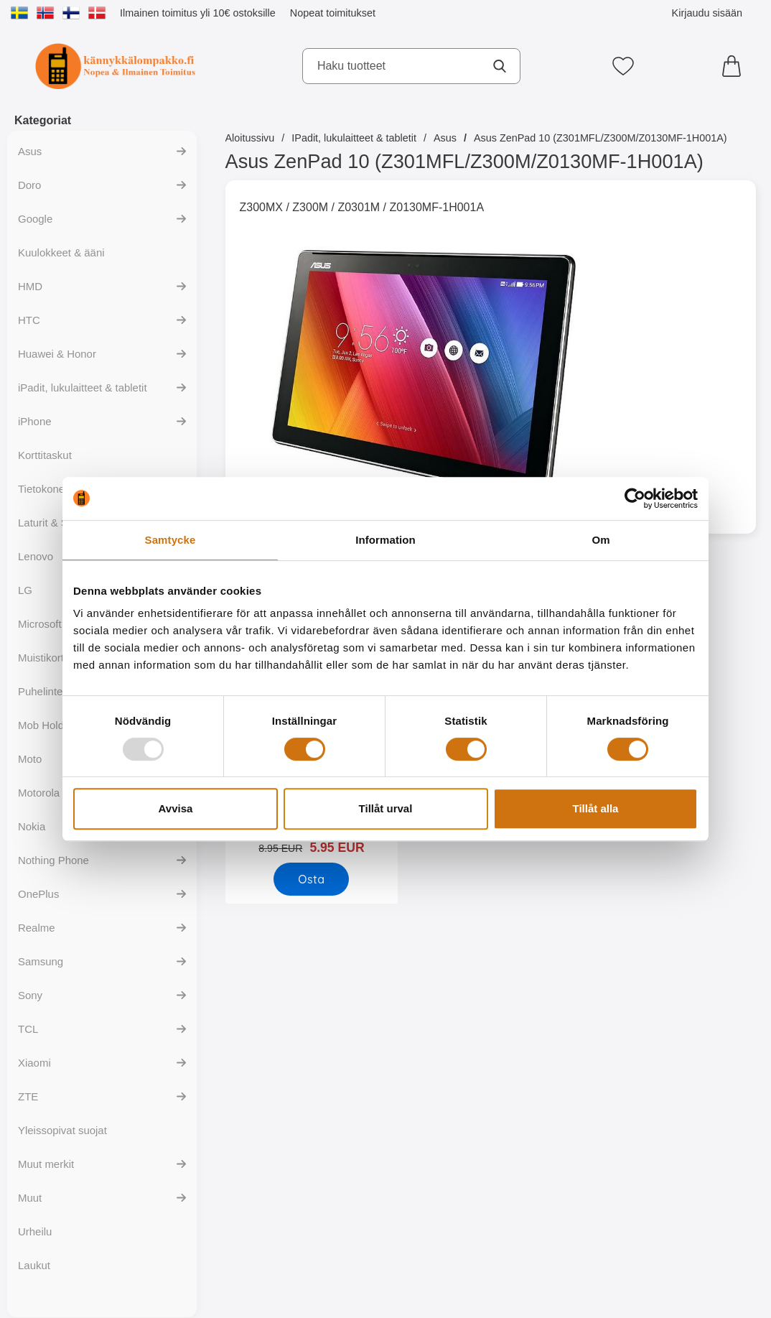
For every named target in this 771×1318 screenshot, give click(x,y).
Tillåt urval (386, 808)
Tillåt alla (596, 808)
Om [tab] (600, 540)
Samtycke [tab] (170, 540)
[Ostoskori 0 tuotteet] (735, 66)
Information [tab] (385, 540)
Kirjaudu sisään (707, 13)
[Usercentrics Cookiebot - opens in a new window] (635, 498)
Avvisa (176, 808)
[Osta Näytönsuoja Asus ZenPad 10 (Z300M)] (311, 879)
